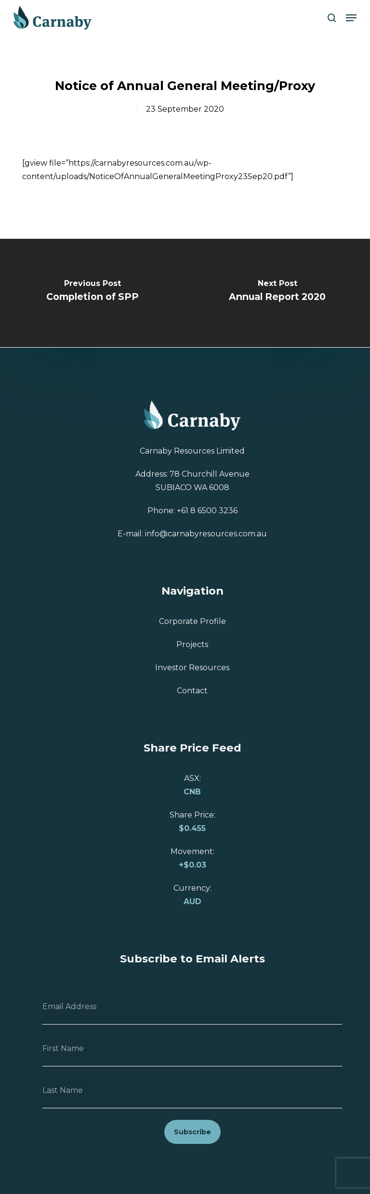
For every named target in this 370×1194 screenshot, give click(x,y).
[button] (351, 18)
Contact (192, 690)
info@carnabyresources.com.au (206, 533)
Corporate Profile (192, 621)
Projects (192, 644)
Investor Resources (192, 667)
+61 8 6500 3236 (207, 510)
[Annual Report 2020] (277, 293)
